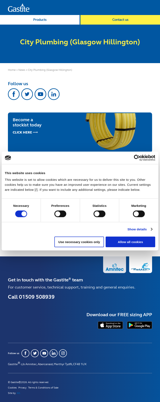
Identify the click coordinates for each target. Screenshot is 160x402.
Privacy (22, 387)
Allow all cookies (130, 241)
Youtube (40, 94)
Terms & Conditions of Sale (43, 387)
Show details (137, 229)
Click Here (22, 132)
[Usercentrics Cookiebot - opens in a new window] (137, 158)
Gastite (19, 7)
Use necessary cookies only (79, 241)
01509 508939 (37, 296)
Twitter (27, 94)
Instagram (63, 353)
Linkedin (54, 94)
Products (39, 19)
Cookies (12, 387)
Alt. (19, 393)
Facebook (14, 94)
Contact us (120, 19)
